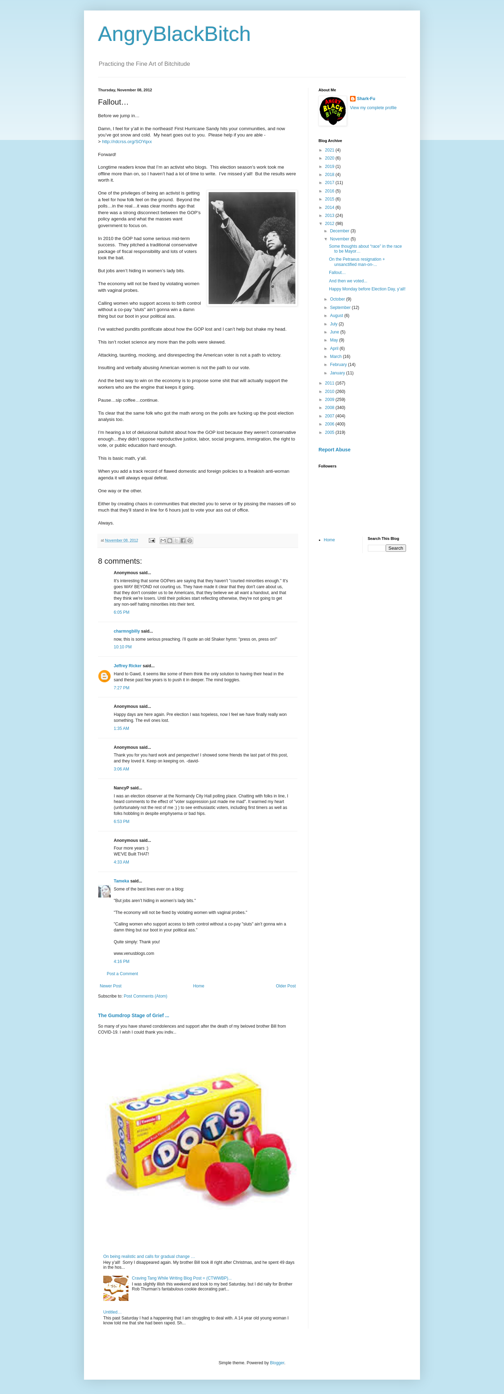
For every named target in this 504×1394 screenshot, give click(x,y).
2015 (330, 199)
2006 (330, 424)
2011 (330, 383)
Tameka (121, 881)
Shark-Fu (366, 98)
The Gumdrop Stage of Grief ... (133, 1015)
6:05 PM (122, 612)
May (334, 340)
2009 (330, 399)
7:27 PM (122, 687)
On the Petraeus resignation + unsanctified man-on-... (357, 262)
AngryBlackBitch (174, 33)
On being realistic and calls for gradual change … (149, 1256)
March (336, 356)
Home (198, 986)
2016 (330, 191)
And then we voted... (348, 281)
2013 (330, 215)
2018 (330, 174)
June (335, 332)
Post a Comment (122, 973)
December (340, 230)
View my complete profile (373, 107)
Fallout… (337, 272)
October (338, 299)
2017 (330, 182)
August (337, 315)
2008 (330, 407)
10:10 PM (123, 647)
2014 (330, 207)
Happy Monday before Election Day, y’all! (367, 289)
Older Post (286, 986)
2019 (330, 166)
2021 (330, 150)
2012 (330, 223)
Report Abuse (334, 449)
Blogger (277, 1362)
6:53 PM (122, 821)
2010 (330, 391)
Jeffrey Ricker (127, 665)
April (335, 348)
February (339, 364)
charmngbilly (127, 631)
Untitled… (112, 1312)
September (341, 307)
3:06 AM (121, 769)
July (334, 324)
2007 (330, 416)
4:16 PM (122, 961)
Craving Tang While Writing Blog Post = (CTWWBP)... (182, 1278)
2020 (330, 158)
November (340, 239)
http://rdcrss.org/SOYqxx (127, 141)
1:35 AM (121, 728)
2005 (330, 432)
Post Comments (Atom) (145, 996)
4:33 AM (121, 862)
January (338, 373)
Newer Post (110, 986)
